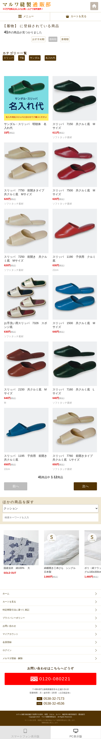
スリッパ (8, 57)
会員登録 (7, 642)
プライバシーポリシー (14, 618)
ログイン (7, 650)
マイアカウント (10, 634)
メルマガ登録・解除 (13, 658)
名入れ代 (50, 57)
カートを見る (9, 601)
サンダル (35, 57)
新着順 (65, 39)
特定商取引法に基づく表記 (16, 610)
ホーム (94, 6)
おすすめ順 (38, 39)
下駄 (21, 57)
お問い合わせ (9, 626)
